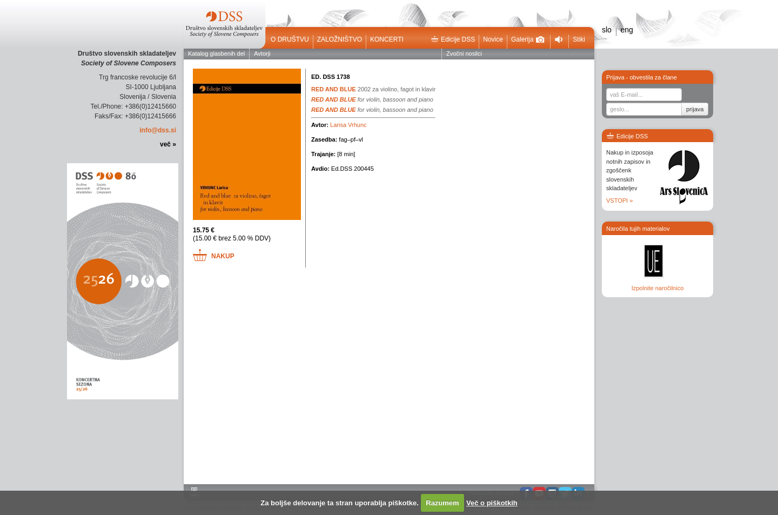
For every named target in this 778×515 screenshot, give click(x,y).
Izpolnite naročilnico (658, 288)
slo (607, 29)
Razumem (442, 503)
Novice (493, 39)
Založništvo (339, 39)
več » (168, 144)
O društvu (290, 39)
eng (626, 29)
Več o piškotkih (492, 503)
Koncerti (387, 39)
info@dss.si (157, 130)
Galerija (528, 39)
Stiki (579, 39)
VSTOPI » (619, 200)
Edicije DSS (453, 39)
